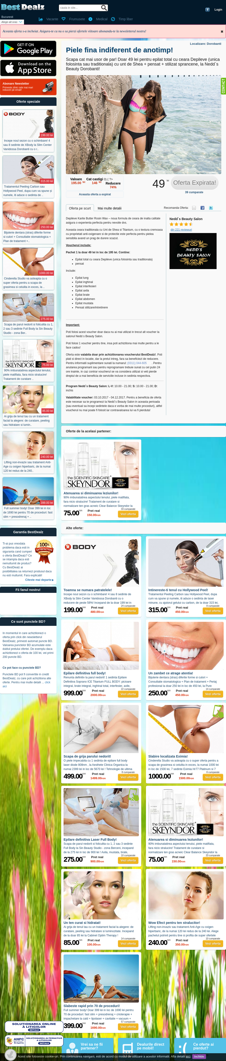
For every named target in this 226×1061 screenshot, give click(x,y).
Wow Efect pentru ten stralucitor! (174, 923)
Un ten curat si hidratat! (82, 923)
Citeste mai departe (38, 580)
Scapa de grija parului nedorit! (87, 756)
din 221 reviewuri (181, 229)
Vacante (52, 19)
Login (218, 9)
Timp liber (126, 19)
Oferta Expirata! (194, 182)
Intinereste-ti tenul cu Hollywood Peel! (178, 590)
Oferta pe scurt (80, 208)
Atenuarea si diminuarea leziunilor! (91, 493)
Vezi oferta (128, 514)
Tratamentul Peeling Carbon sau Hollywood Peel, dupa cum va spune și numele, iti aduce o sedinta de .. (27, 191)
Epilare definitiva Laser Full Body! (90, 839)
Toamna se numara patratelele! (88, 590)
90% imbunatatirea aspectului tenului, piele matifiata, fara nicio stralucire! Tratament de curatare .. (27, 375)
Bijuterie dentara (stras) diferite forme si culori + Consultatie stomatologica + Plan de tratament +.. (27, 237)
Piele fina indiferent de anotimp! (119, 50)
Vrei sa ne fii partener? (92, 1046)
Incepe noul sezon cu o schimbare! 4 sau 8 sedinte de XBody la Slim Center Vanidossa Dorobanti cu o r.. (27, 145)
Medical (101, 19)
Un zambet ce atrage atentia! (170, 673)
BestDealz (22, 7)
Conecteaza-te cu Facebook (207, 10)
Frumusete (77, 19)
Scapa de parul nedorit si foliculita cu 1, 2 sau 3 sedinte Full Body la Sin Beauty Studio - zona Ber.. (28, 329)
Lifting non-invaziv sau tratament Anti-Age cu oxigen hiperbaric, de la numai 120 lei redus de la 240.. (27, 466)
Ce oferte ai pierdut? (203, 1046)
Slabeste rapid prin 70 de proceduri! (92, 1006)
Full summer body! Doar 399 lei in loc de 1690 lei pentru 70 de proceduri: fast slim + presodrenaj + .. (27, 512)
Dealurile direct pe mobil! (150, 1046)
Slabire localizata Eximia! (168, 756)
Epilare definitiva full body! (85, 673)
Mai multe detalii (109, 208)
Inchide (222, 31)
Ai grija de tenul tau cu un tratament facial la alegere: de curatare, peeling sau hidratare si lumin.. (26, 420)
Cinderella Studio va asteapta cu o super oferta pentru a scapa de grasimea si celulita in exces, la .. (25, 283)
